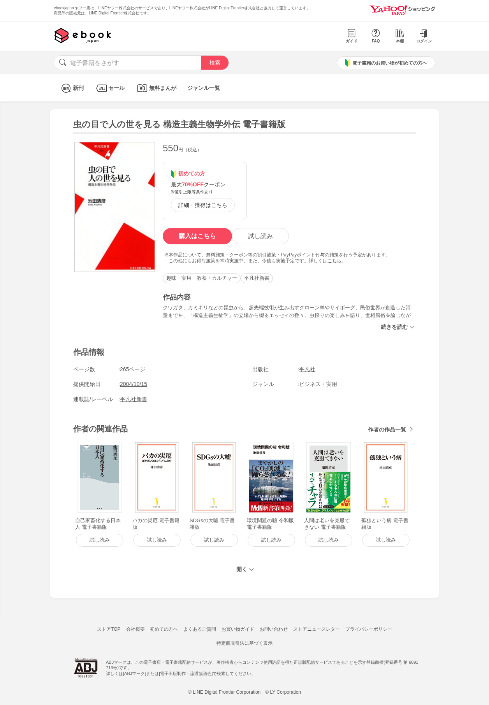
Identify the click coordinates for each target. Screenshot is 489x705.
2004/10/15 (133, 384)
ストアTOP (108, 629)
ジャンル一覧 (203, 88)
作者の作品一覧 (387, 429)
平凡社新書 (256, 278)
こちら (334, 260)
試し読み (260, 236)
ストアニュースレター (316, 629)
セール (110, 88)
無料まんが (155, 88)
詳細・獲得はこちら (202, 205)
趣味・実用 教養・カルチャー (201, 278)
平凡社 (307, 369)
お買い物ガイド (238, 629)
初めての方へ (164, 629)
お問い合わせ (274, 629)
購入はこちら (197, 236)
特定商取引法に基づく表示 (244, 643)
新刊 (71, 88)
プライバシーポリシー (368, 629)
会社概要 (135, 629)
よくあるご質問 (199, 629)
